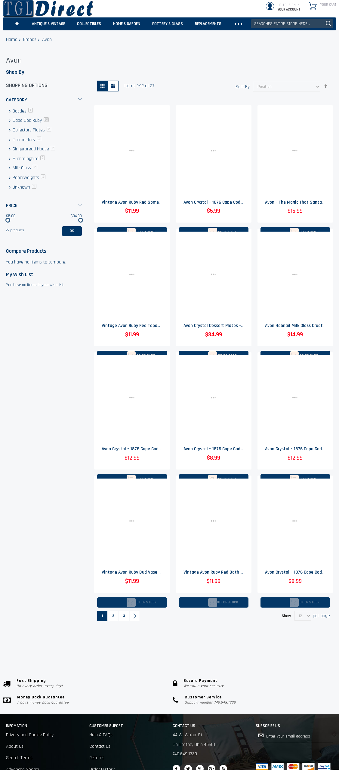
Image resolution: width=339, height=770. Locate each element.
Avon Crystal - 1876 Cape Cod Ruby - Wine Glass (229, 202)
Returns (96, 758)
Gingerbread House (33, 149)
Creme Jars (26, 140)
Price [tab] (11, 205)
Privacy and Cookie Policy (30, 735)
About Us (14, 746)
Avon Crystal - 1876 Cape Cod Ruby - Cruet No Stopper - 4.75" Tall (246, 450)
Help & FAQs (100, 735)
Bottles (22, 111)
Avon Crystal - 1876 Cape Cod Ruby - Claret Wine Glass (154, 450)
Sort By (243, 86)
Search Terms (19, 758)
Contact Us (99, 746)
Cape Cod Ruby (30, 120)
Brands (29, 39)
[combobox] (292, 23)
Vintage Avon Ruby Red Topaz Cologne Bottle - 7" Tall (153, 326)
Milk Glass (24, 168)
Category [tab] (16, 100)
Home (11, 39)
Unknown (23, 187)
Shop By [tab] (15, 72)
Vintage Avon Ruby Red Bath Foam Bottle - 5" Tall (231, 573)
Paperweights (28, 177)
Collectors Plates (31, 130)
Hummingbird (28, 159)
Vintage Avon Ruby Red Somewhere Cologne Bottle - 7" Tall (159, 202)
